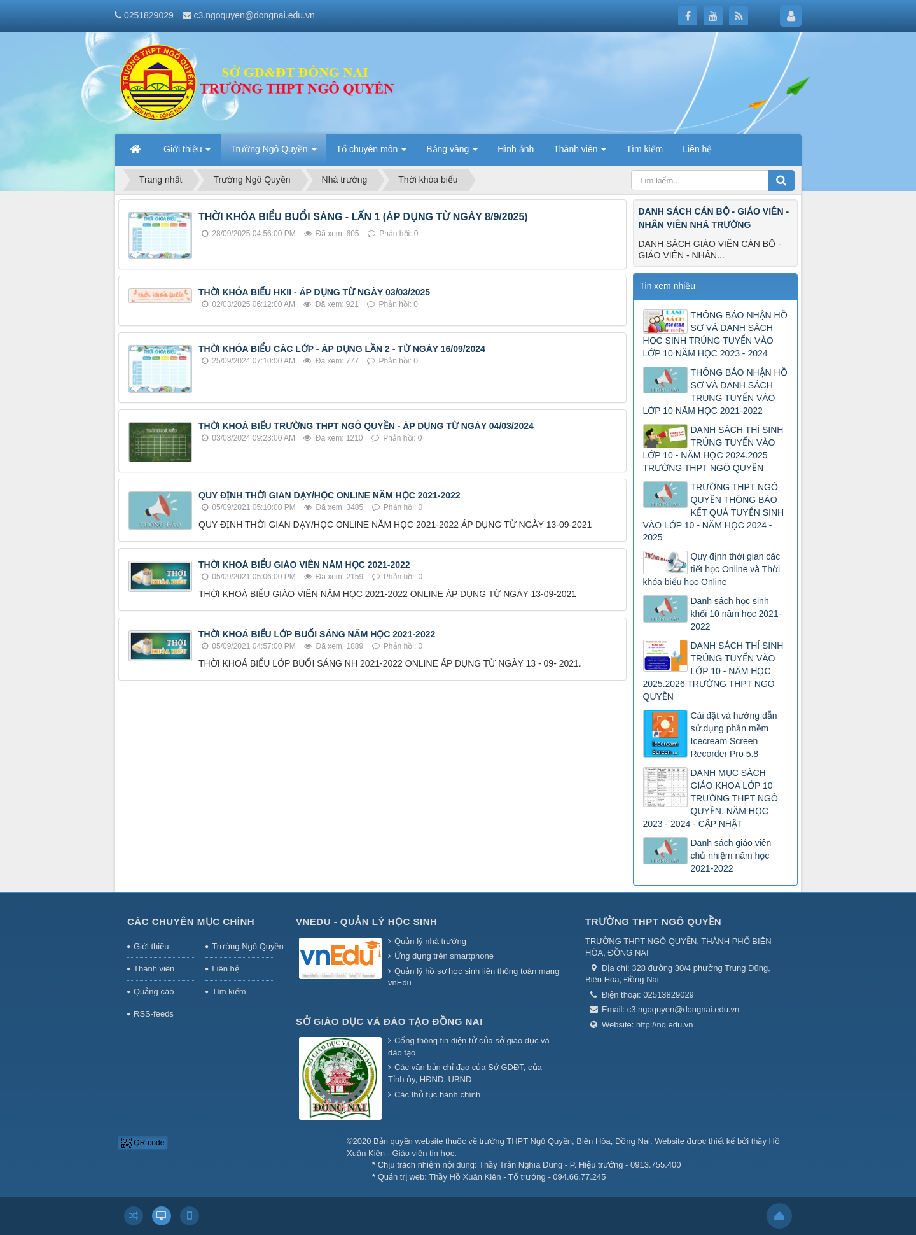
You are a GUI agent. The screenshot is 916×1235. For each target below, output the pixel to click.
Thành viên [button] (579, 153)
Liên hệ (225, 968)
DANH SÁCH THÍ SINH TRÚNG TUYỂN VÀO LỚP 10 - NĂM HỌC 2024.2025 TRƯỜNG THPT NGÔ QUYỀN (713, 449)
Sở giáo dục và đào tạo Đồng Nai (389, 1021)
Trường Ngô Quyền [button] (273, 153)
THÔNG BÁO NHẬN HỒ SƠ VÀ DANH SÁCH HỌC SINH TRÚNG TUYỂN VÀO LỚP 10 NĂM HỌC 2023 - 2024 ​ (715, 334)
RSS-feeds (154, 1014)
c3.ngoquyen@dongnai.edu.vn (254, 15)
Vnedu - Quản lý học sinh (366, 921)
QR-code (142, 1142)
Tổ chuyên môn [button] (372, 153)
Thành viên (154, 968)
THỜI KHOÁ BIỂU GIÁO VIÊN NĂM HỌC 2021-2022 (304, 565)
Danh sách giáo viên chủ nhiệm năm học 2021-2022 (731, 855)
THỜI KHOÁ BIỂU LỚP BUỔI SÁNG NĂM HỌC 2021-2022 (316, 634)
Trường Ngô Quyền (242, 946)
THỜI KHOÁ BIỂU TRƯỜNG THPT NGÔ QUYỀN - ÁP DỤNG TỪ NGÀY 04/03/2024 (366, 426)
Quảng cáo (154, 991)
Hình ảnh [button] (515, 149)
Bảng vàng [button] (452, 153)
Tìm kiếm (229, 991)
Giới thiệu (151, 946)
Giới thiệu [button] (187, 153)
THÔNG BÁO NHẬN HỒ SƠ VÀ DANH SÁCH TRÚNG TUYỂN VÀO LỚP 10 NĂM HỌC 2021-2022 (715, 391)
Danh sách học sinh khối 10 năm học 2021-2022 (736, 614)
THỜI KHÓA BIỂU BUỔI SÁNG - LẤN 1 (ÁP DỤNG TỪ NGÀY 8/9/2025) (363, 216)
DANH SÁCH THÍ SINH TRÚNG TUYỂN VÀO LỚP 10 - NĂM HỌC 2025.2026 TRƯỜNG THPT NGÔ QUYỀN (713, 671)
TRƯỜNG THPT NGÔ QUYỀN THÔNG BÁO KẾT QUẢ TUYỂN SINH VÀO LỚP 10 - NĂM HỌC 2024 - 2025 (713, 512)
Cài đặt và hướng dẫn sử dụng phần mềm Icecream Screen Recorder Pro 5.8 (734, 734)
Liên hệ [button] (697, 149)
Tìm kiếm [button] (644, 149)
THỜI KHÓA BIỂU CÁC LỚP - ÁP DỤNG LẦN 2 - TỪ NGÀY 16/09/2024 (341, 349)
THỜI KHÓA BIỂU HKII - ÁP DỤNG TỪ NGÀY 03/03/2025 (314, 292)
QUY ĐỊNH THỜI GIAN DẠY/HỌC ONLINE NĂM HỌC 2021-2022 (329, 495)
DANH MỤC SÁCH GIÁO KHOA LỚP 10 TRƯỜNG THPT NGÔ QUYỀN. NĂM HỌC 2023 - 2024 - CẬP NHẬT (710, 798)
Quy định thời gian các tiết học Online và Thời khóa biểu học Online (712, 569)
